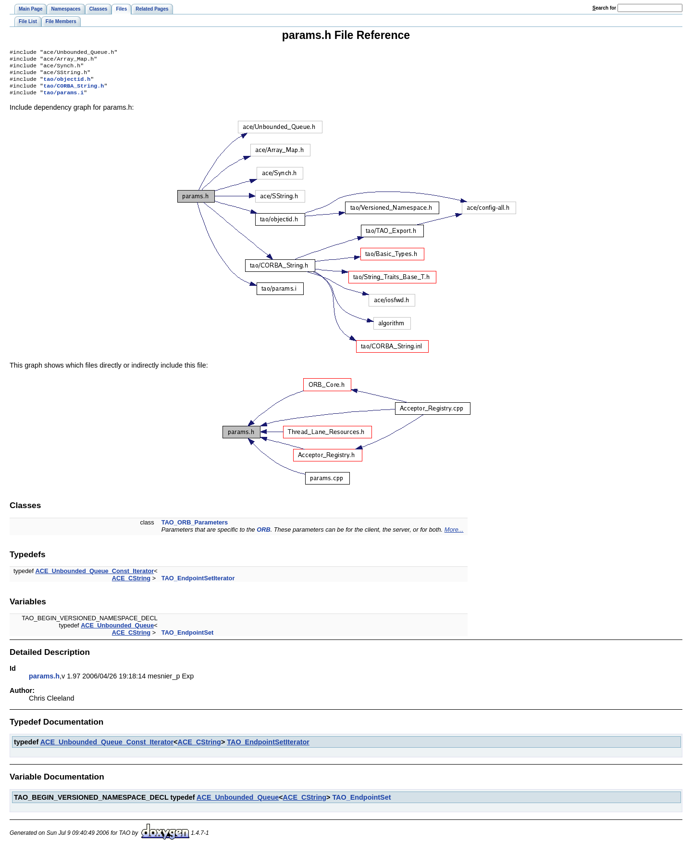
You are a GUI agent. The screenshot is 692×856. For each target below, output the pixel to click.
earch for (604, 8)
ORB (263, 536)
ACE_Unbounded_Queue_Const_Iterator (95, 577)
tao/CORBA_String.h (73, 91)
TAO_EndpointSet (187, 639)
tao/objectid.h (66, 84)
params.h (44, 683)
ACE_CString (131, 584)
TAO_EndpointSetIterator (198, 584)
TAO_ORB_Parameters (194, 529)
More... (454, 536)
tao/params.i (63, 99)
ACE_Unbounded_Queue (117, 632)
